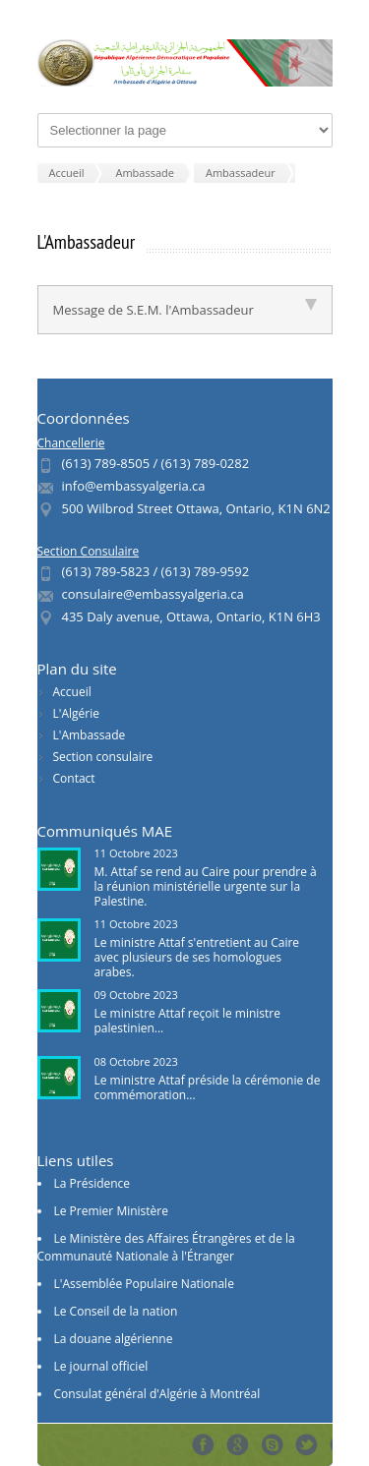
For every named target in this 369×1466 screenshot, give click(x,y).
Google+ (237, 1445)
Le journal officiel (101, 1366)
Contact (74, 778)
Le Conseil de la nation (116, 1311)
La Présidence (92, 1183)
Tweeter (306, 1445)
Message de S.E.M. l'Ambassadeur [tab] (185, 309)
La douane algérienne (113, 1338)
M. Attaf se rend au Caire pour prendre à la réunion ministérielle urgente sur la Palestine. (205, 886)
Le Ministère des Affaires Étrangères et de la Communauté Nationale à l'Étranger (166, 1247)
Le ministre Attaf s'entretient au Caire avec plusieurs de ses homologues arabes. (197, 957)
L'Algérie (76, 713)
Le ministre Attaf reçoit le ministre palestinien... (187, 1020)
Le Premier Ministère (111, 1210)
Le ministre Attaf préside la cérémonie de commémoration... (207, 1087)
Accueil (72, 691)
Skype (272, 1445)
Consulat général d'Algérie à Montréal (157, 1393)
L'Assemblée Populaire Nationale (144, 1283)
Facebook (203, 1445)
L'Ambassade (89, 735)
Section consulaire (103, 756)
